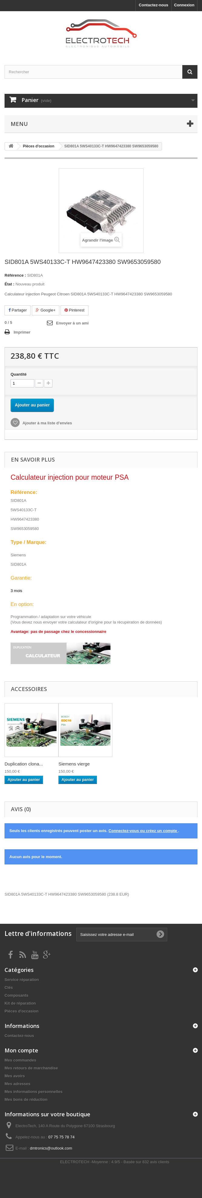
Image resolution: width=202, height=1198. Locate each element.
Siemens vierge (74, 763)
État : (10, 284)
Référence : (15, 275)
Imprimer (22, 332)
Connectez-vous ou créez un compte (143, 830)
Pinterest (74, 310)
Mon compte (21, 1050)
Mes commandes (20, 1060)
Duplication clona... (24, 763)
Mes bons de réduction (26, 1099)
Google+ (45, 310)
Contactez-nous (153, 5)
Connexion (184, 5)
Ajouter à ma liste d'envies (47, 423)
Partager (17, 310)
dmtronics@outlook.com (51, 1148)
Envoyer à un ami (72, 323)
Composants (16, 995)
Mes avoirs (15, 1076)
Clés (9, 987)
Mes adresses (17, 1083)
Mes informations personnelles (33, 1091)
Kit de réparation (20, 1003)
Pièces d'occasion (21, 1011)
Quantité (19, 374)
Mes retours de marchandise (31, 1068)
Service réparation (22, 979)
